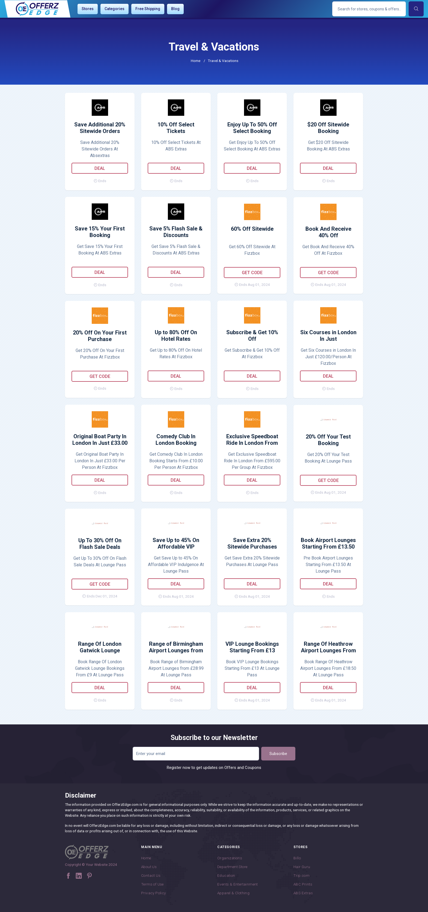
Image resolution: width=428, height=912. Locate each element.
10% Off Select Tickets (175, 127)
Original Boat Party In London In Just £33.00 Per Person (99, 440)
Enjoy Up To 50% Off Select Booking (252, 127)
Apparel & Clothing (233, 893)
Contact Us (150, 875)
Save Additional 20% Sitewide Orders (99, 127)
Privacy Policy (153, 893)
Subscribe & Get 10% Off (252, 335)
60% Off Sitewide (252, 229)
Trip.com (301, 875)
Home (195, 60)
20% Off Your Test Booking (328, 439)
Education (226, 875)
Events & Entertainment (237, 884)
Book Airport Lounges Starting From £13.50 (328, 543)
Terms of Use (152, 884)
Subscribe (278, 753)
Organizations (229, 858)
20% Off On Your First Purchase (100, 335)
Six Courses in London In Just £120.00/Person (328, 336)
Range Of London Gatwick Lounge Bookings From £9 (100, 647)
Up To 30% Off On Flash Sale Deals (99, 543)
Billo (297, 858)
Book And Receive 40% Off (328, 232)
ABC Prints (302, 884)
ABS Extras (303, 893)
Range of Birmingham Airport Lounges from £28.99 (176, 647)
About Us (149, 866)
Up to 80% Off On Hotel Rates (176, 335)
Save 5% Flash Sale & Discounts (176, 231)
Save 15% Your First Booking (100, 231)
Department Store (232, 866)
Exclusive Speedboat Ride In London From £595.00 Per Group (252, 440)
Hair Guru (301, 866)
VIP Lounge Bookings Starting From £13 (252, 647)
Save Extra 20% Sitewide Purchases (252, 543)
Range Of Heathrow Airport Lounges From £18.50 (328, 647)
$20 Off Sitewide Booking (328, 127)
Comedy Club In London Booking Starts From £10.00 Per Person (176, 440)
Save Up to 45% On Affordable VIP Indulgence (176, 543)
